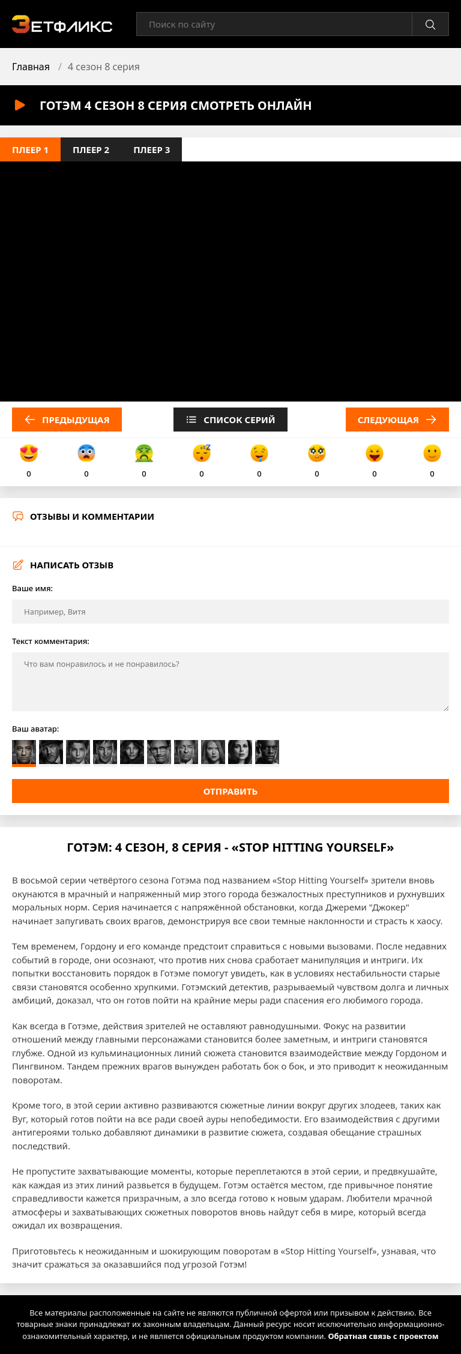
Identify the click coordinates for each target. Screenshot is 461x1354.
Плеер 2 (91, 149)
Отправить (230, 791)
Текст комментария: (50, 641)
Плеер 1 (30, 149)
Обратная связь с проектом (383, 1336)
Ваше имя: (32, 588)
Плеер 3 (151, 149)
